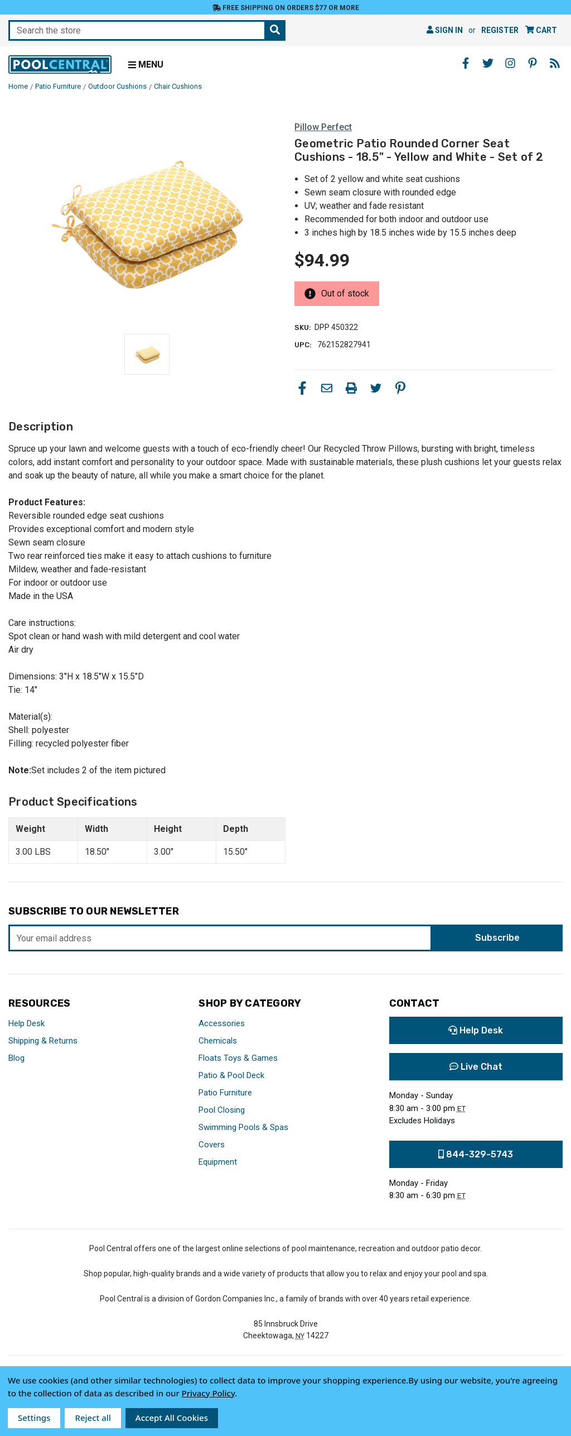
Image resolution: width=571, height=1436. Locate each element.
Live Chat (475, 1066)
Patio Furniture (225, 1093)
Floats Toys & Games (238, 1058)
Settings (34, 1417)
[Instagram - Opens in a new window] (510, 63)
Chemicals (218, 1041)
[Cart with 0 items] (541, 30)
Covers (212, 1145)
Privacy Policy (208, 1393)
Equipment (218, 1162)
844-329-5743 (475, 1154)
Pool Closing (222, 1110)
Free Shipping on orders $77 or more (285, 8)
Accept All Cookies (172, 1417)
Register (500, 30)
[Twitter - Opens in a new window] (488, 63)
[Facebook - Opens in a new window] (465, 63)
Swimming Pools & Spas (243, 1127)
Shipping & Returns (43, 1041)
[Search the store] (275, 30)
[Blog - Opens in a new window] (555, 63)
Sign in (445, 30)
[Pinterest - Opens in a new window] (532, 63)
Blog (16, 1058)
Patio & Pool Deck (231, 1075)
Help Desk (26, 1023)
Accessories (222, 1023)
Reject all (92, 1417)
